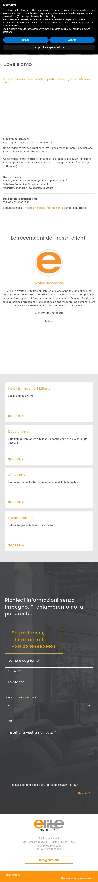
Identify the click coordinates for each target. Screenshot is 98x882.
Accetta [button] (72, 40)
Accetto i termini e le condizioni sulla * (44, 785)
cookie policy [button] (49, 16)
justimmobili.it (85, 878)
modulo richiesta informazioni (43, 207)
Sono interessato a (21, 697)
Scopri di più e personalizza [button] (49, 47)
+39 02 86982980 (33, 646)
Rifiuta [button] (25, 40)
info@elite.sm (49, 860)
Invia (82, 793)
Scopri (14, 416)
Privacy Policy (67, 784)
